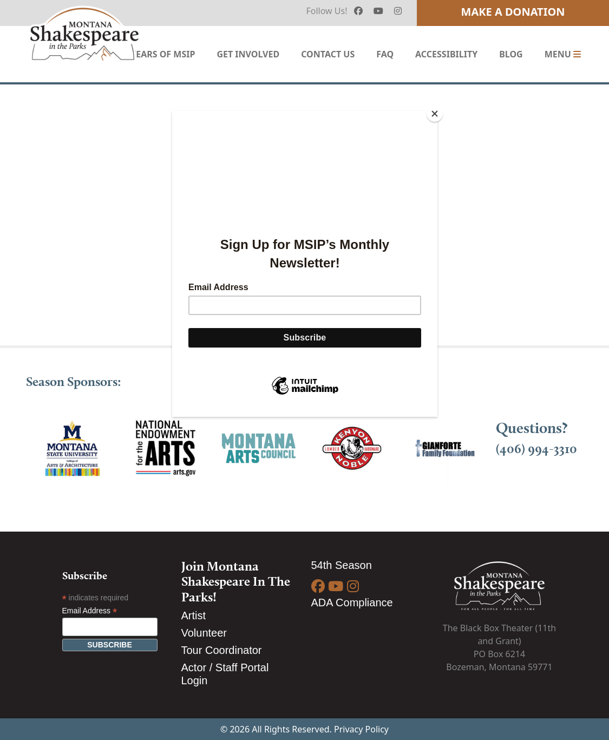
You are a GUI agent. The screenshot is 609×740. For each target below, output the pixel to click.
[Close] (435, 114)
